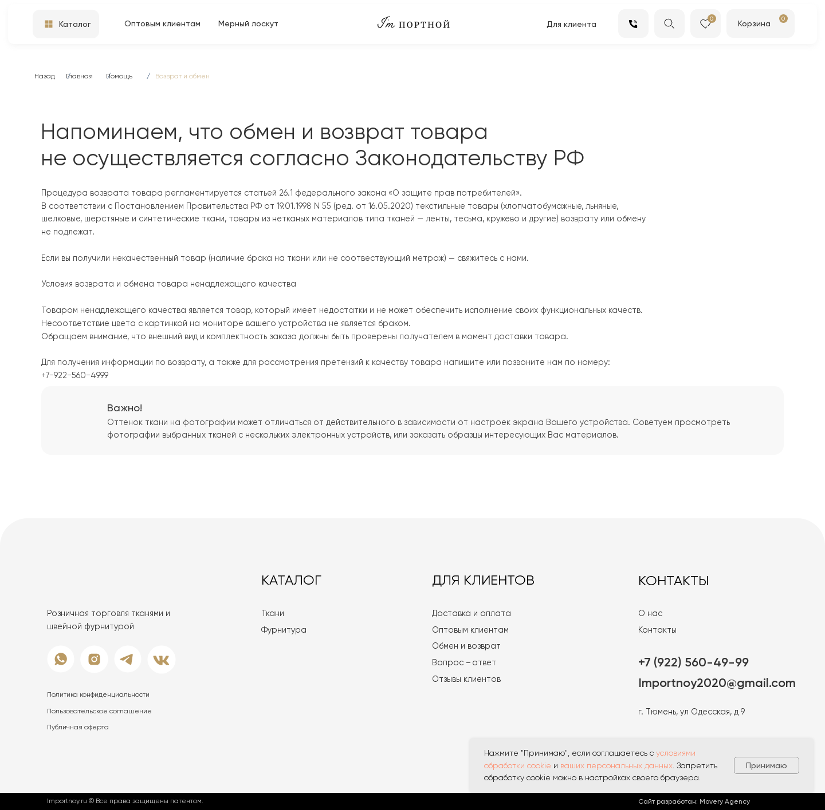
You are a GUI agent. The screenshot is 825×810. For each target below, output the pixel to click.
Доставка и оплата (471, 613)
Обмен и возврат (466, 645)
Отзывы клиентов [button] (466, 679)
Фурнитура (284, 629)
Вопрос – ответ (464, 662)
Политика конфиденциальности (98, 694)
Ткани (272, 613)
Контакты (657, 629)
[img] (777, 23)
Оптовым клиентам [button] (470, 629)
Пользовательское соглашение (99, 711)
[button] (249, 24)
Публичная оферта (78, 727)
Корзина (754, 23)
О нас (650, 613)
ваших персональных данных (616, 765)
